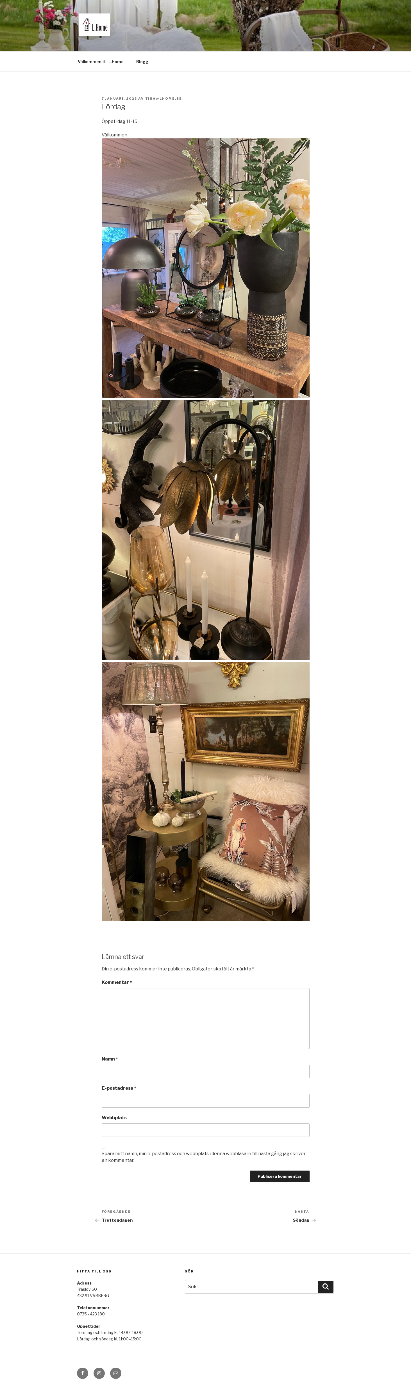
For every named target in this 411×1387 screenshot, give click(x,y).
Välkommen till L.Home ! (102, 61)
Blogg (142, 61)
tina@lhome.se (163, 98)
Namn (110, 1059)
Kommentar (117, 982)
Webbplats (114, 1117)
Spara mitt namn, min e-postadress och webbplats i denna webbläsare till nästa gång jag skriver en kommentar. (204, 1157)
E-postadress (119, 1088)
